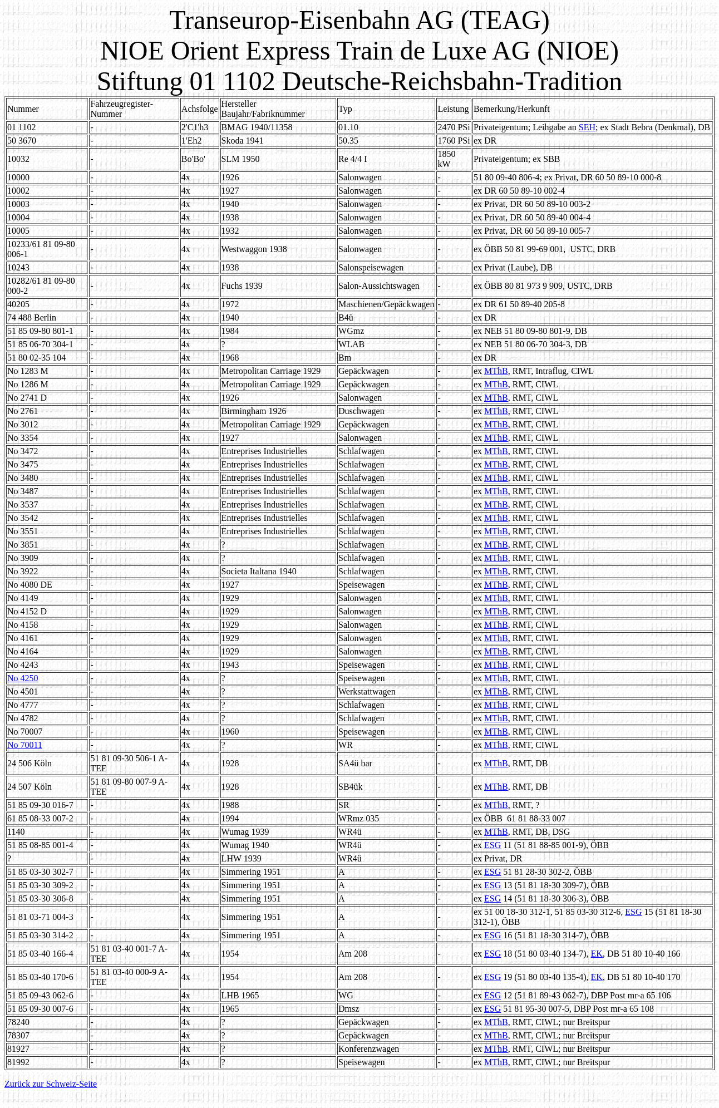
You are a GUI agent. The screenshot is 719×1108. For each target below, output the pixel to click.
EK (597, 953)
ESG (492, 845)
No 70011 (24, 745)
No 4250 (22, 678)
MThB (496, 371)
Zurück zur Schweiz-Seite (50, 1084)
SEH (587, 127)
